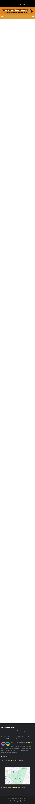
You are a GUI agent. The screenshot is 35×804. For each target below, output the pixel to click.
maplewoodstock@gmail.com (16, 760)
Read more (29, 742)
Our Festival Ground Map (8, 791)
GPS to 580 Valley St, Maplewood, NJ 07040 (13, 787)
